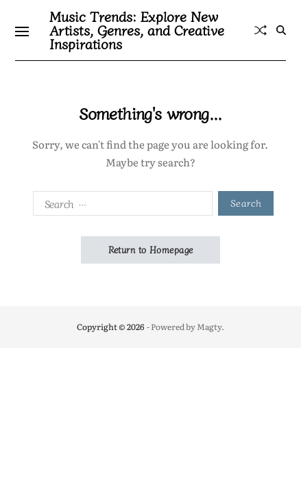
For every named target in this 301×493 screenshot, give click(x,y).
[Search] (281, 30)
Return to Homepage (150, 249)
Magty (209, 326)
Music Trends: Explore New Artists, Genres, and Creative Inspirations (136, 30)
